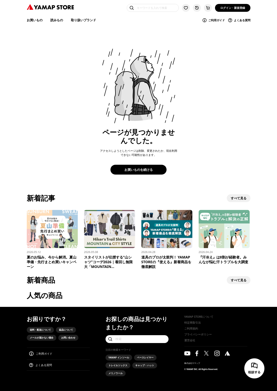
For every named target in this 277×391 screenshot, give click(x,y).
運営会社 (189, 340)
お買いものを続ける (138, 169)
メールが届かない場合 (41, 337)
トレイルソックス (117, 365)
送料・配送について (40, 329)
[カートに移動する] (208, 8)
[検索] (137, 339)
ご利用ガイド (213, 20)
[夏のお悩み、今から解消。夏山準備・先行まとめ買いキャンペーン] (52, 239)
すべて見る (238, 198)
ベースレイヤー (145, 357)
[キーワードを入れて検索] (153, 8)
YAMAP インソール (118, 357)
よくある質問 (239, 20)
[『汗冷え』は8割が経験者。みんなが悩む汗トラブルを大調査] (224, 237)
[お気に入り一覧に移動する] (186, 8)
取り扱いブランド (83, 20)
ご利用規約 (191, 328)
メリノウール (115, 373)
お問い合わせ (68, 337)
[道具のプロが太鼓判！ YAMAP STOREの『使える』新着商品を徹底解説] (166, 239)
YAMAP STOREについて (198, 316)
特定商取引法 (192, 322)
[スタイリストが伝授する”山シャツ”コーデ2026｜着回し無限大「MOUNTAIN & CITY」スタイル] (109, 239)
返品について (66, 329)
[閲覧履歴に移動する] (197, 8)
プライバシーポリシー (198, 334)
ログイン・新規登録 (232, 8)
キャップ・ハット (144, 365)
